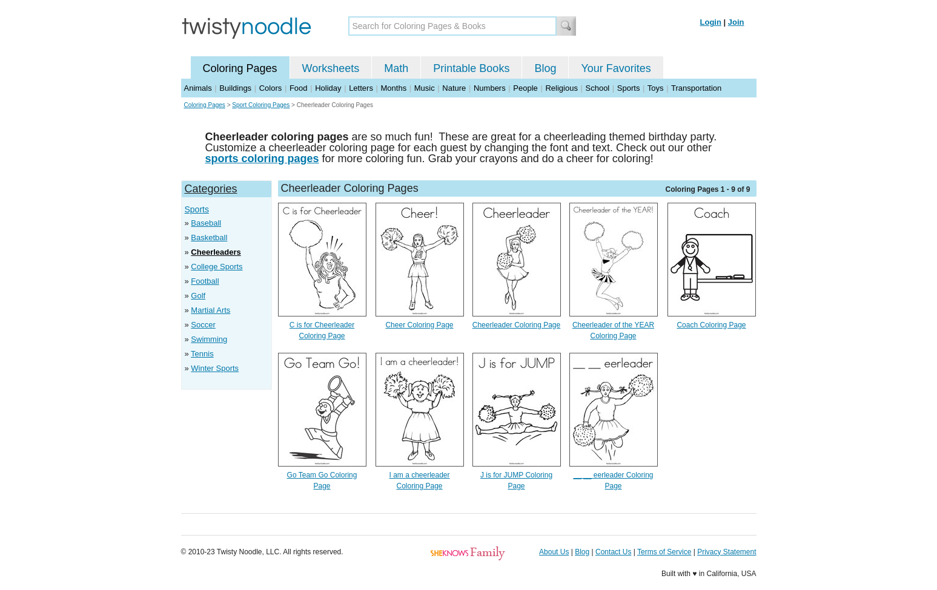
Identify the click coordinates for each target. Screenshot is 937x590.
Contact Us (613, 552)
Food (299, 88)
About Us (554, 552)
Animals (198, 88)
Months (394, 88)
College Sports (216, 266)
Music (424, 88)
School (598, 88)
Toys (655, 88)
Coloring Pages (240, 68)
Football (205, 281)
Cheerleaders (215, 252)
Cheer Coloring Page (419, 325)
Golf (198, 295)
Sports (628, 88)
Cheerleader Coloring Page (516, 325)
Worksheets (331, 68)
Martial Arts (210, 310)
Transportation (696, 88)
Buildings (235, 88)
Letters (361, 88)
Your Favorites (616, 68)
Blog (545, 68)
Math (396, 68)
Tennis (202, 353)
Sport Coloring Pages (261, 105)
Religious (561, 88)
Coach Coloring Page (711, 325)
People (525, 88)
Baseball (206, 223)
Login (710, 22)
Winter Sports (215, 368)
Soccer (203, 324)
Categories (211, 189)
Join (736, 22)
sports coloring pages (262, 158)
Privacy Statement (726, 552)
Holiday (328, 88)
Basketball (209, 237)
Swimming (209, 339)
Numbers (490, 88)
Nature (454, 88)
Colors (270, 88)
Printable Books (471, 68)
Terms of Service (664, 552)
